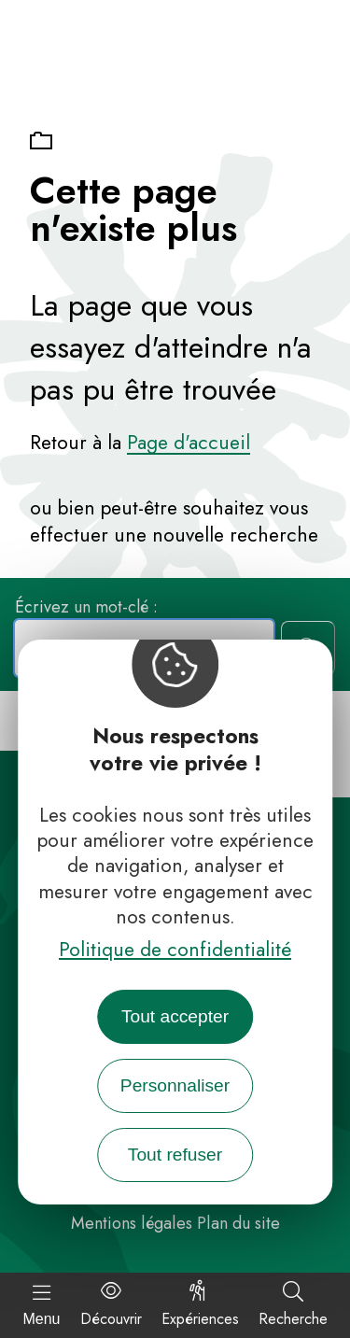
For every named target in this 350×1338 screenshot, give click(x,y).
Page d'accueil (188, 443)
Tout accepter (175, 1016)
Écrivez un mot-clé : (86, 606)
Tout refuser (175, 1154)
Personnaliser (175, 1085)
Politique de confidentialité (175, 950)
